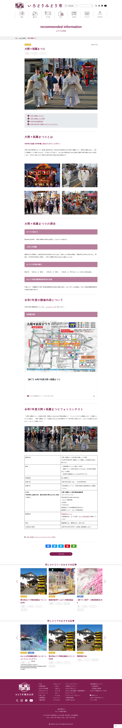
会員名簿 (95, 686)
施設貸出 (42, 700)
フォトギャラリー (72, 684)
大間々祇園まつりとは (37, 116)
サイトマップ (70, 693)
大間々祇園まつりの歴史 (37, 118)
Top (16, 38)
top (41, 684)
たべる (58, 690)
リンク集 (94, 700)
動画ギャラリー (71, 686)
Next (105, 581)
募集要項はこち (66, 514)
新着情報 (42, 686)
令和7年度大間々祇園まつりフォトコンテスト (44, 124)
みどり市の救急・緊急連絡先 (75, 690)
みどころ (57, 684)
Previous (17, 581)
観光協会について (96, 684)
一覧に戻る (61, 554)
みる (57, 686)
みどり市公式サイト (97, 697)
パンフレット (44, 693)
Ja (115, 726)
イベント (57, 697)
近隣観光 (42, 697)
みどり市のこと (71, 688)
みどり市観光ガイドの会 (99, 690)
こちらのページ (50, 307)
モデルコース (44, 690)
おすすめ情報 (22, 38)
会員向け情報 (97, 688)
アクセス (57, 700)
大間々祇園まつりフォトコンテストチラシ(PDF (40, 537)
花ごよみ (42, 695)
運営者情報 (69, 697)
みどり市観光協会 (84, 516)
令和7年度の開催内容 (36, 121)
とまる (58, 695)
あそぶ (58, 688)
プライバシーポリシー (73, 695)
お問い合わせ (70, 700)
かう (57, 693)
